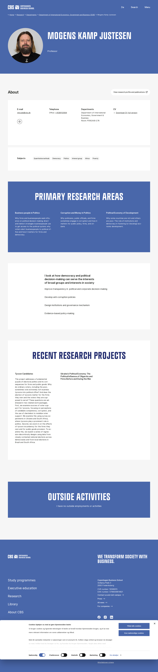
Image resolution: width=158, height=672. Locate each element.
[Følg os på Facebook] (99, 618)
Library (13, 604)
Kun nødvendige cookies (134, 646)
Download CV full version (126, 113)
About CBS (16, 612)
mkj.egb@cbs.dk (24, 113)
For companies (104, 606)
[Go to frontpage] (21, 7)
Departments (31, 15)
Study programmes (22, 580)
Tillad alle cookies (134, 638)
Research (20, 15)
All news (101, 602)
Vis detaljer (114, 668)
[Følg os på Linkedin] (111, 618)
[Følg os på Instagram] (105, 618)
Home (12, 15)
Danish (121, 7)
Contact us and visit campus (109, 595)
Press (100, 599)
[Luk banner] (154, 636)
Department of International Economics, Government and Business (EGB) (67, 15)
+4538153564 (61, 113)
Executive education (22, 588)
